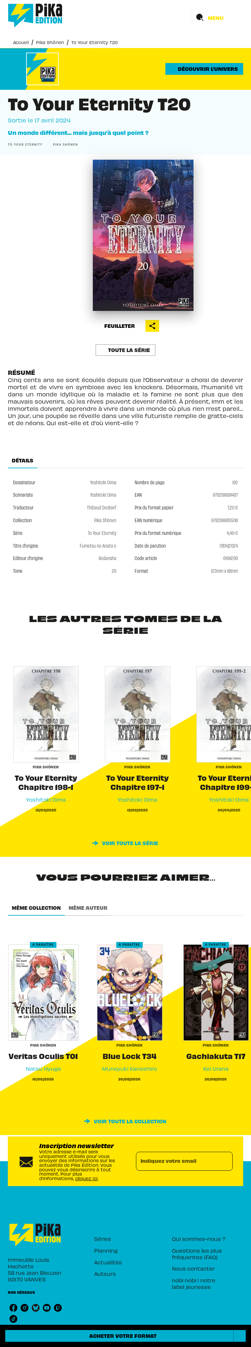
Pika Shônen (50, 42)
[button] (204, 69)
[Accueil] (35, 15)
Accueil (21, 42)
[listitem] (13, 1307)
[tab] (22, 460)
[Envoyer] (225, 1161)
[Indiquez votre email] (176, 1161)
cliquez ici (86, 1178)
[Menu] (217, 17)
